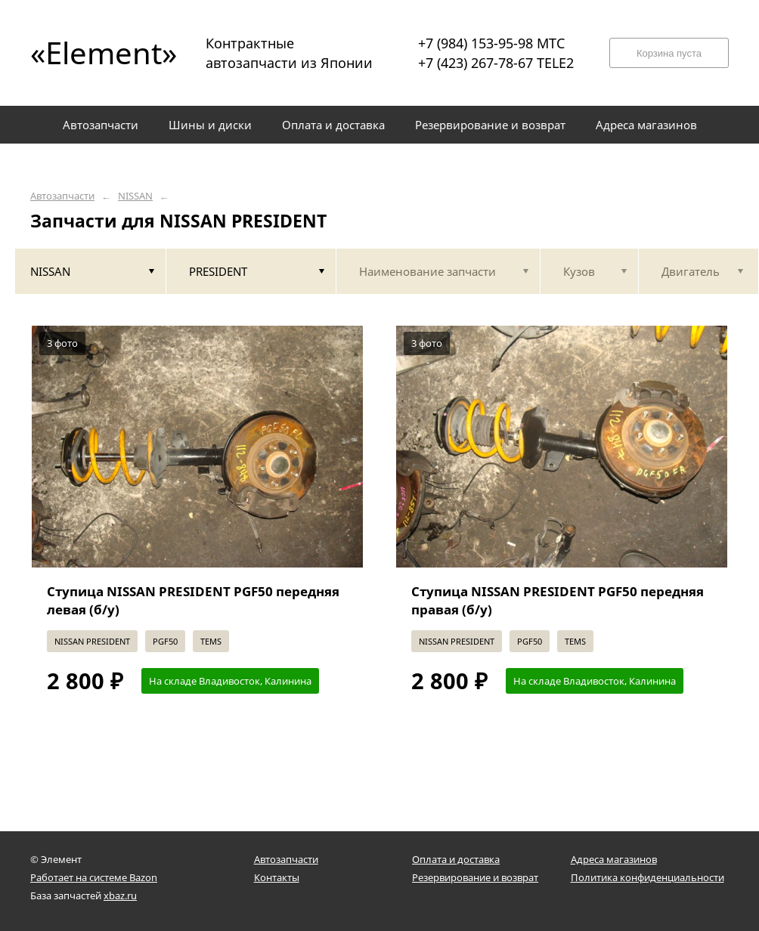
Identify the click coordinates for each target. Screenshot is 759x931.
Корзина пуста (669, 53)
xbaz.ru (120, 895)
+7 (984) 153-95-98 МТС (491, 43)
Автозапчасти (62, 196)
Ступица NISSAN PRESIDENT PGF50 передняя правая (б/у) (557, 600)
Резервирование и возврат (475, 877)
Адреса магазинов (614, 859)
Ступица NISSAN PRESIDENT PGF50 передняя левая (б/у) (193, 600)
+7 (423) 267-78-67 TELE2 (496, 63)
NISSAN (135, 196)
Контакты (276, 877)
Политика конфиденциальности (647, 877)
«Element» (98, 52)
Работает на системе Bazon (93, 877)
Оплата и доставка (456, 859)
